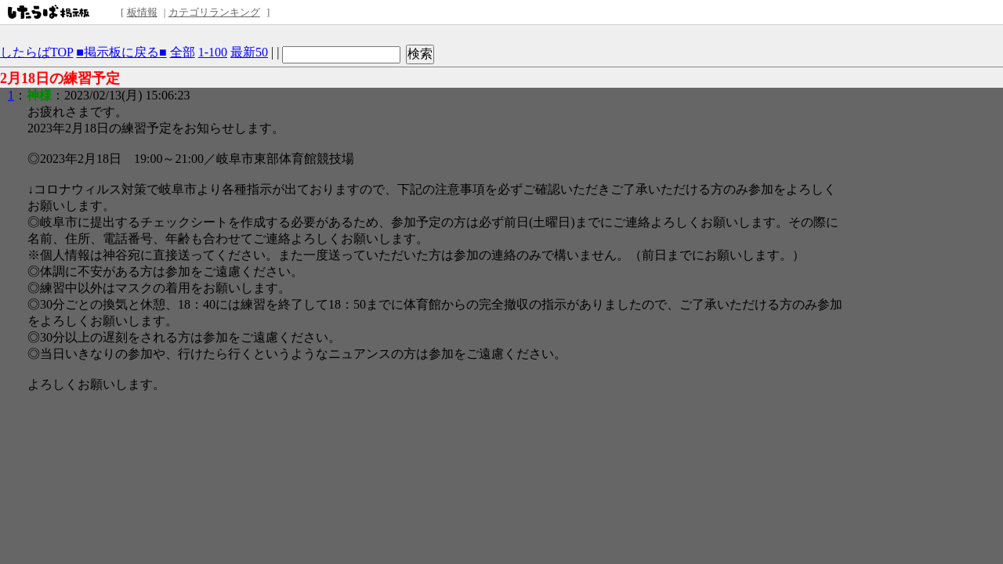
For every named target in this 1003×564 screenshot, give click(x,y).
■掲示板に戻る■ (121, 52)
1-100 (212, 52)
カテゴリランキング (214, 12)
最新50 (249, 52)
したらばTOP (36, 52)
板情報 (142, 12)
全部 (182, 52)
